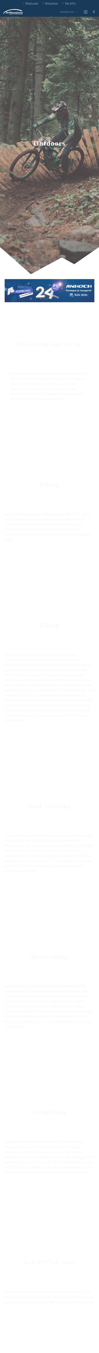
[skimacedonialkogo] (13, 12)
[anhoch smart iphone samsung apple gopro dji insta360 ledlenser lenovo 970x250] (49, 290)
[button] (68, 12)
